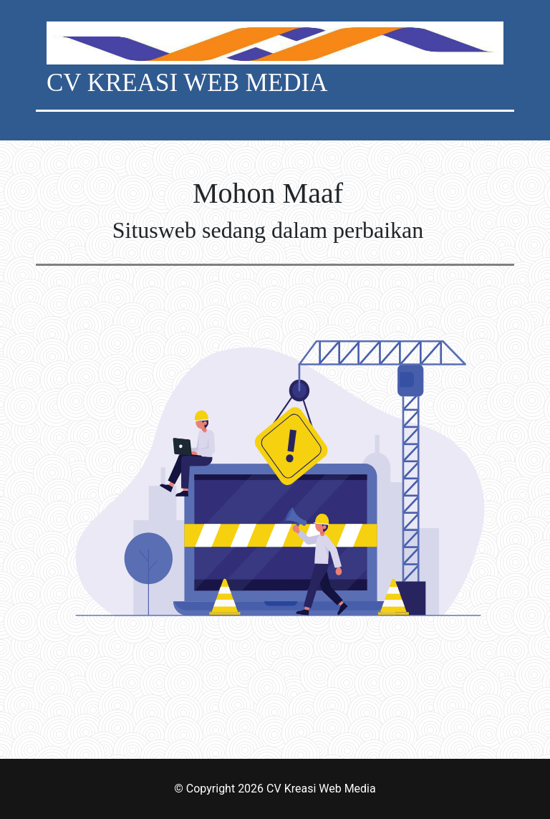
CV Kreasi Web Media (321, 788)
